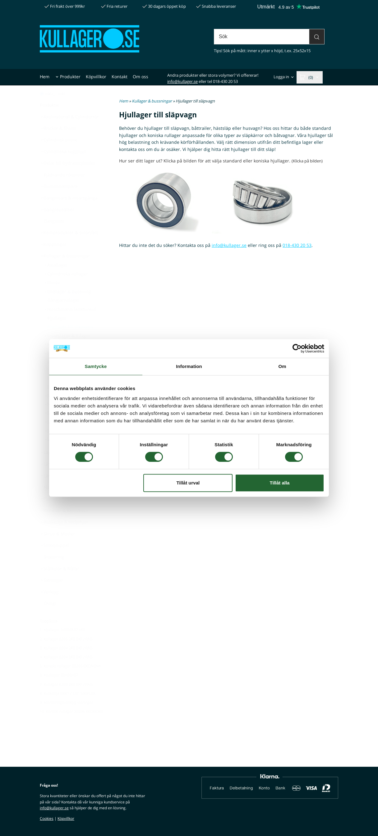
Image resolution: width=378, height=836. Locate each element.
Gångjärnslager (64, 315)
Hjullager (57, 333)
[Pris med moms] (42, 109)
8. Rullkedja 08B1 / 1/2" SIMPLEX (67, 708)
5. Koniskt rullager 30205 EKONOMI (70, 681)
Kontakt (119, 77)
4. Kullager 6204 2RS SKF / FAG (66, 672)
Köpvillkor (96, 77)
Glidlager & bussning (67, 307)
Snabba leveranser (216, 6)
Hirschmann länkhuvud (70, 324)
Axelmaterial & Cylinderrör (69, 132)
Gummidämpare (59, 201)
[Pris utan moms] (54, 109)
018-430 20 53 (297, 245)
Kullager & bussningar (65, 271)
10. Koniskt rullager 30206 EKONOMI (71, 726)
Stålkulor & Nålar (59, 584)
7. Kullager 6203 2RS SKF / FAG (66, 699)
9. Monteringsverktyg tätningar (66, 717)
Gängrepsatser (57, 225)
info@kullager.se (182, 81)
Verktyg (49, 607)
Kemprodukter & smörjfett (69, 248)
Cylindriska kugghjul (63, 167)
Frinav (52, 298)
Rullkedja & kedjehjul (64, 537)
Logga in (281, 77)
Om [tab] (282, 366)
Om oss (140, 77)
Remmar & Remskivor (64, 526)
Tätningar (51, 595)
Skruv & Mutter (57, 549)
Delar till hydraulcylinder (67, 178)
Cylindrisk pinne (58, 155)
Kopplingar (53, 259)
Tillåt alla (279, 482)
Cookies (46, 818)
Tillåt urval (188, 482)
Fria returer (114, 6)
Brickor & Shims (58, 143)
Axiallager (56, 280)
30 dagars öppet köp (164, 6)
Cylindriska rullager (66, 289)
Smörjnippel (54, 560)
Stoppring (54, 572)
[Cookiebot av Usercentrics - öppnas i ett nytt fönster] (297, 348)
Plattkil (49, 514)
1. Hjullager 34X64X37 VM (62, 644)
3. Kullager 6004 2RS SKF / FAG (66, 663)
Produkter (70, 77)
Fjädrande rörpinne (64, 190)
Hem (44, 77)
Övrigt (50, 618)
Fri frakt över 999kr (64, 6)
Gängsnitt (54, 236)
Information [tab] (189, 366)
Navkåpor (54, 502)
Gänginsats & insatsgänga (69, 213)
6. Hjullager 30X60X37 (59, 690)
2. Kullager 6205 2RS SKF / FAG (66, 654)
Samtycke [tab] (96, 366)
